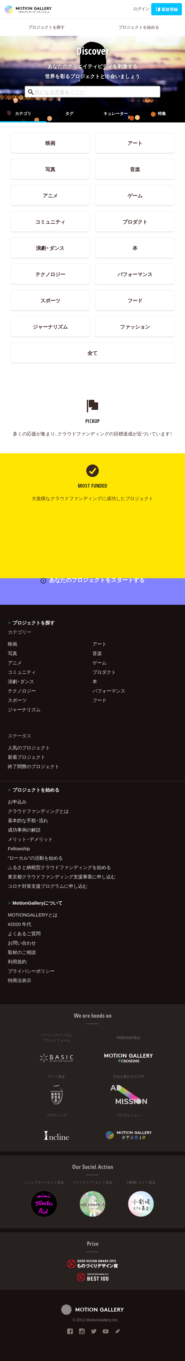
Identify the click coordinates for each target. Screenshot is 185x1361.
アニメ (50, 195)
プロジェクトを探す (46, 27)
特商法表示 (19, 980)
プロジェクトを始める (138, 27)
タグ (69, 113)
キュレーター (115, 113)
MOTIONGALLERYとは (33, 914)
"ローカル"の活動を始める (35, 857)
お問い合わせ (22, 942)
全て (93, 352)
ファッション (135, 326)
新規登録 (166, 9)
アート (135, 143)
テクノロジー (50, 274)
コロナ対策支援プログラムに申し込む (48, 885)
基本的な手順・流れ (28, 820)
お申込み (17, 801)
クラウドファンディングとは (38, 810)
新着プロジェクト (26, 756)
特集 (162, 113)
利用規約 (17, 961)
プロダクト (135, 221)
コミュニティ (50, 221)
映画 (50, 143)
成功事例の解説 (24, 829)
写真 (50, 169)
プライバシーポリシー (31, 970)
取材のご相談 (22, 952)
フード (135, 300)
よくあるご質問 (24, 933)
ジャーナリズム (50, 326)
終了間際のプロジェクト (33, 766)
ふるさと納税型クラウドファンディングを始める (59, 867)
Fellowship (19, 848)
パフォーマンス (135, 274)
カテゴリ (23, 113)
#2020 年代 (19, 924)
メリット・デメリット (30, 839)
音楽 (135, 169)
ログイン (141, 9)
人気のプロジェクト (29, 747)
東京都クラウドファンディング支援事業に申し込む (62, 876)
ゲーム (135, 195)
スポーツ (50, 300)
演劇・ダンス (50, 247)
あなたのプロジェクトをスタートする (93, 579)
